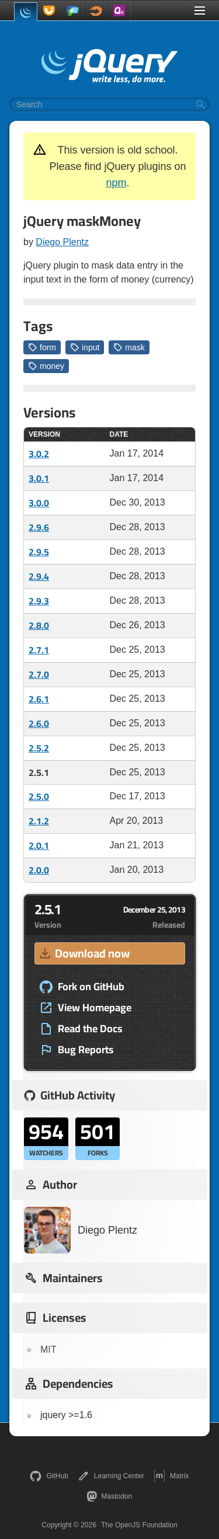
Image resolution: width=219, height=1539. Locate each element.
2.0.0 (39, 870)
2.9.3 (39, 601)
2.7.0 (39, 674)
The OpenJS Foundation (139, 1525)
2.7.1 (39, 650)
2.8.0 (39, 625)
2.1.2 (39, 821)
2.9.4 (39, 576)
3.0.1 (39, 478)
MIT (48, 1350)
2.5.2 (39, 748)
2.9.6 (39, 527)
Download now (83, 953)
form (42, 347)
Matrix (171, 1476)
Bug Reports (76, 1050)
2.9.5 (39, 551)
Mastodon (109, 1496)
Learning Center (111, 1476)
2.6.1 (39, 699)
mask (128, 347)
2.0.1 (39, 845)
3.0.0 (39, 502)
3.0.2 (39, 453)
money (46, 366)
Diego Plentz (62, 242)
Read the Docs (81, 1029)
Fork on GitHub (81, 987)
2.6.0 (39, 723)
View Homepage (85, 1008)
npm (116, 183)
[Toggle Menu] (199, 10)
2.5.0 (39, 796)
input (84, 347)
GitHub (49, 1476)
